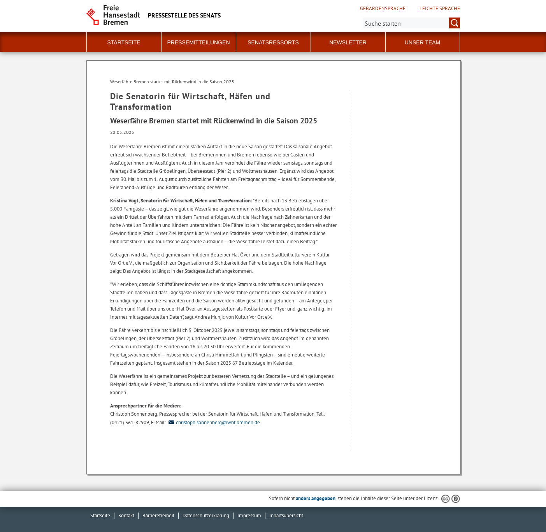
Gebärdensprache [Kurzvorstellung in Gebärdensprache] (383, 8)
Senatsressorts (273, 42)
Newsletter (348, 42)
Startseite (123, 42)
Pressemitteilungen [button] (198, 42)
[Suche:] (411, 23)
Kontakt (126, 515)
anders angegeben (315, 498)
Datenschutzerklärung (206, 515)
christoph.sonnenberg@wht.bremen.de (213, 422)
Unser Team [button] (423, 42)
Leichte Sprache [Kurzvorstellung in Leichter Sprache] (440, 8)
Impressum (249, 515)
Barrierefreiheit (158, 515)
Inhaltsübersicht (286, 515)
